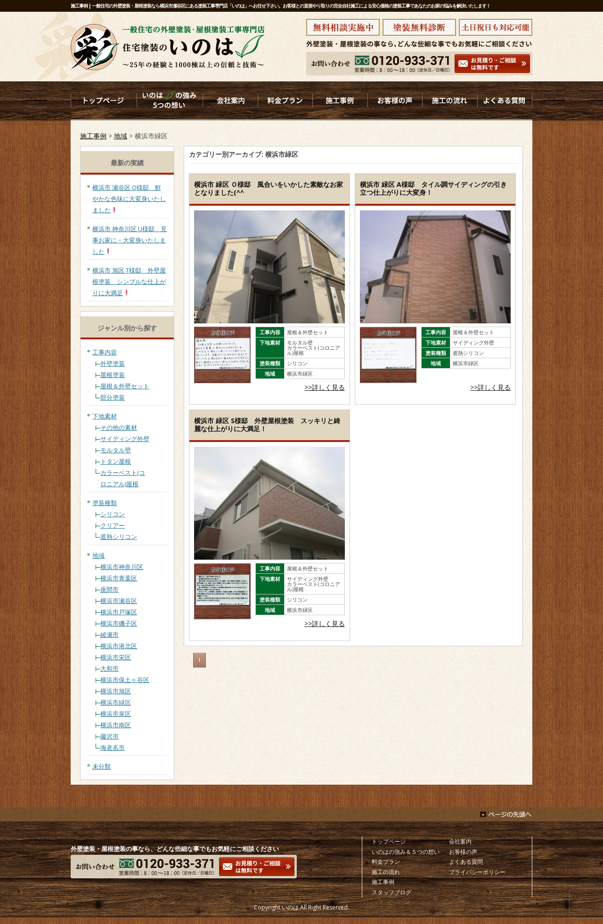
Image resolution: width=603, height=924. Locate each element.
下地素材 (104, 416)
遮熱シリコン (118, 536)
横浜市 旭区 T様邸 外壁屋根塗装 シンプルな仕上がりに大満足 (129, 281)
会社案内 (460, 841)
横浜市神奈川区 (121, 566)
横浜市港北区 (118, 646)
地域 (120, 135)
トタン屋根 (115, 461)
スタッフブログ (391, 892)
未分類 (101, 766)
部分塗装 (112, 397)
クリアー (112, 525)
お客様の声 (463, 852)
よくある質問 (466, 862)
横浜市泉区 (115, 713)
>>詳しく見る (324, 387)
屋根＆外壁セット (124, 386)
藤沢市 (109, 736)
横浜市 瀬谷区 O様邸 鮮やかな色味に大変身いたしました (129, 198)
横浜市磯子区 (118, 623)
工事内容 (104, 352)
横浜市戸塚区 (118, 612)
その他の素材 (118, 427)
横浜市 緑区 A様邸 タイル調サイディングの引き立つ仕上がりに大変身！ (433, 188)
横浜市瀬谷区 (118, 600)
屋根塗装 (112, 374)
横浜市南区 (115, 725)
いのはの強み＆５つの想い (406, 852)
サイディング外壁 (124, 438)
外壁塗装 (112, 363)
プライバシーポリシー (477, 872)
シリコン (112, 514)
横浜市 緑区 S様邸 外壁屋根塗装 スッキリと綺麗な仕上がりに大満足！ (267, 424)
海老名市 (112, 747)
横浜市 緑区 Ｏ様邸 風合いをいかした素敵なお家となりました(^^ (268, 188)
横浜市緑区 (115, 702)
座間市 (109, 589)
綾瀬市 (109, 634)
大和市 (109, 668)
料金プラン (386, 862)
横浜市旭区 (115, 691)
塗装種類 (104, 502)
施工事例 (93, 135)
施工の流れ (386, 872)
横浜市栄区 (115, 657)
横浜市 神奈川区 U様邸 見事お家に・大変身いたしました (129, 240)
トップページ (389, 841)
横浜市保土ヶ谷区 (124, 679)
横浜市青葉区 (118, 578)
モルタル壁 (115, 450)
